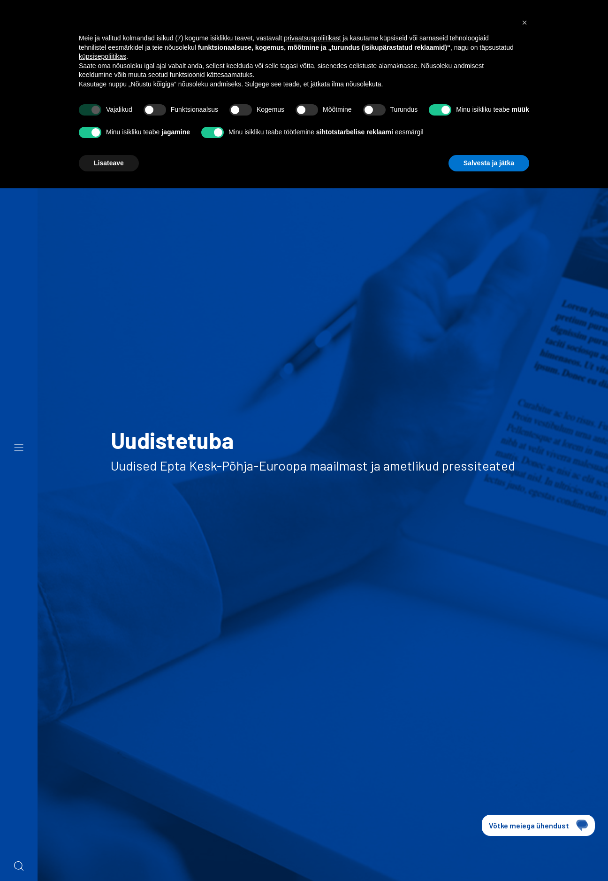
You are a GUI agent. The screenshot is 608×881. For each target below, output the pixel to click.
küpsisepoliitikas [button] (102, 56)
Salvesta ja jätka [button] (489, 163)
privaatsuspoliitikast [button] (312, 38)
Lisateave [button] (109, 163)
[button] (524, 22)
